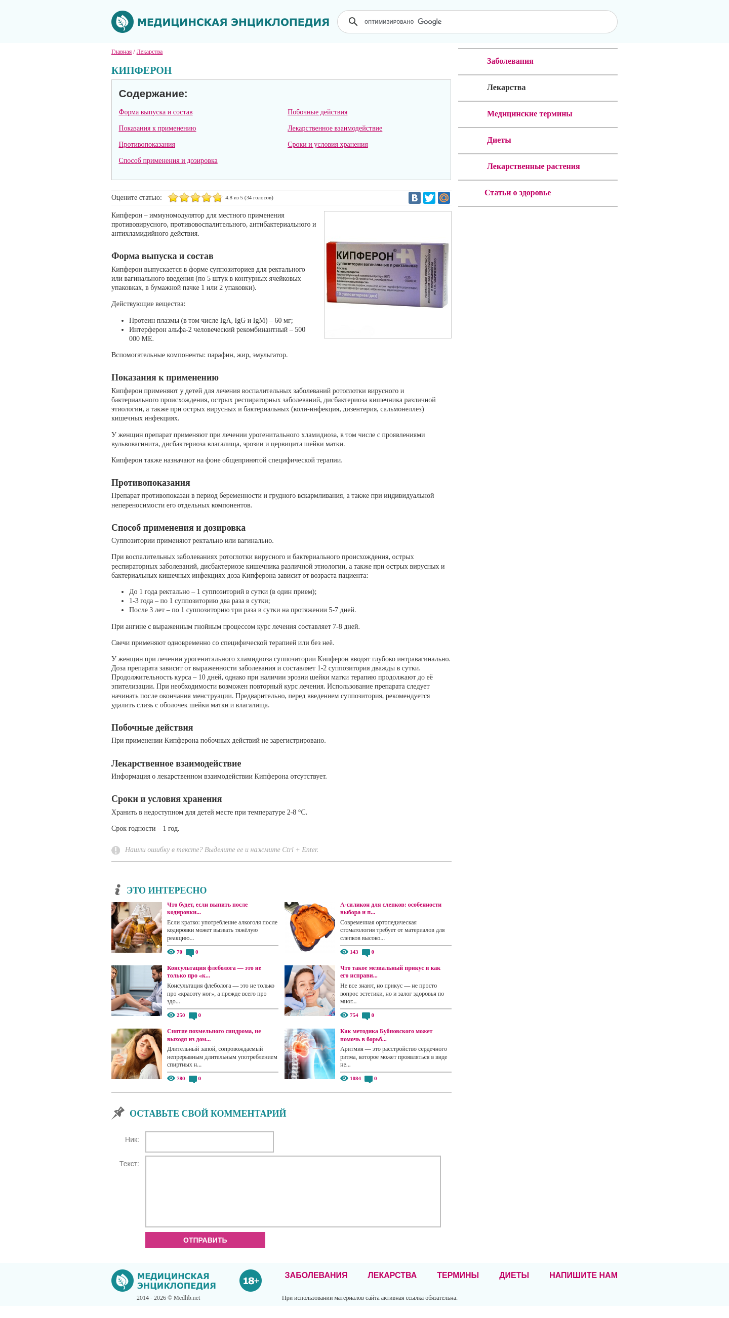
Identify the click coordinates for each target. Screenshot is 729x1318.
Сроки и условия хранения (328, 144)
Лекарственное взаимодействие (335, 128)
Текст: (129, 1164)
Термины (458, 1287)
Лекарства (392, 1287)
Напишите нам (583, 1287)
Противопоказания (146, 144)
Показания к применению (157, 128)
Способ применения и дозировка (167, 160)
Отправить (205, 1252)
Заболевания (316, 1287)
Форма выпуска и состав (155, 112)
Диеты (514, 1287)
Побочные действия (317, 112)
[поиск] (478, 21)
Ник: (132, 1139)
